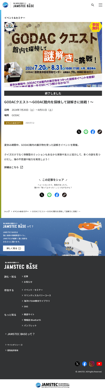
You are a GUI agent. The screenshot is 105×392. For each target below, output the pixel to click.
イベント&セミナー (21, 211)
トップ (7, 211)
